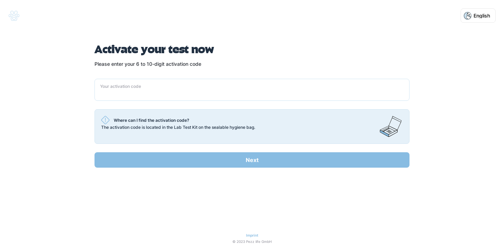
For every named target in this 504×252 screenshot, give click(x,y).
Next (252, 159)
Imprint (252, 235)
